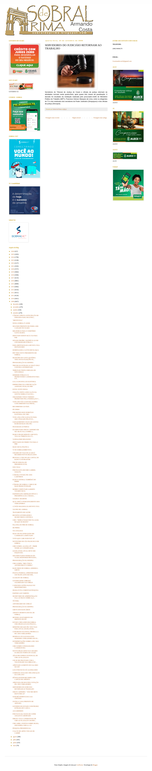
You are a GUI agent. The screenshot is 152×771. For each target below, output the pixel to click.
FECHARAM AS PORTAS (21, 427)
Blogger (95, 765)
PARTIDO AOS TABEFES (21, 593)
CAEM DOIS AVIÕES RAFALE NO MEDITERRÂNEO (24, 586)
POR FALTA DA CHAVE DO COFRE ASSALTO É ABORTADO (24, 715)
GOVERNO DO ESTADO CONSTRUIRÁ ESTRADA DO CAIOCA (26, 707)
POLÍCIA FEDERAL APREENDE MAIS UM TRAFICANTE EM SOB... (25, 574)
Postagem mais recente (52, 118)
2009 (13, 301)
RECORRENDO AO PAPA (21, 406)
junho (15, 742)
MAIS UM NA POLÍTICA (21, 447)
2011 (13, 295)
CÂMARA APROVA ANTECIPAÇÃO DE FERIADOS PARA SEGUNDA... (26, 316)
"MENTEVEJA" (18, 320)
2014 (13, 287)
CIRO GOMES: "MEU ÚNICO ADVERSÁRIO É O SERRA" (23, 564)
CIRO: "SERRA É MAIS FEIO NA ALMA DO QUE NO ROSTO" (26, 521)
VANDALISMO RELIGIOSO (22, 439)
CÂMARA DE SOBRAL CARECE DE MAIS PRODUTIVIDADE (24, 485)
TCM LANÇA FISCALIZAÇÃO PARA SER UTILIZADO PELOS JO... (25, 418)
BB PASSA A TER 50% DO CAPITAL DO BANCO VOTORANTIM (26, 458)
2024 (13, 257)
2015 (13, 284)
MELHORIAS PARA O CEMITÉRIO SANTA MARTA (24, 332)
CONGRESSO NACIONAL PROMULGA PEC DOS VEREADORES (26, 632)
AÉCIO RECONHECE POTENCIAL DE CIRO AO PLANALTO (25, 656)
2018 (13, 275)
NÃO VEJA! (16, 467)
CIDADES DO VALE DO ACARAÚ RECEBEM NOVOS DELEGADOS (25, 454)
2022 (13, 263)
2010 (13, 298)
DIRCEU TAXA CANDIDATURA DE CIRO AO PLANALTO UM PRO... (24, 719)
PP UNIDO (16, 409)
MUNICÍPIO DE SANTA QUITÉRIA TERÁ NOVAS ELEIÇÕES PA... (24, 358)
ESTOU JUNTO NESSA (20, 389)
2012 (13, 293)
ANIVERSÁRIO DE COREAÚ (22, 604)
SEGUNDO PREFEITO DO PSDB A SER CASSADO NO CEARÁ (25, 327)
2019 (13, 272)
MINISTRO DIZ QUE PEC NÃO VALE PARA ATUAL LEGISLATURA (25, 628)
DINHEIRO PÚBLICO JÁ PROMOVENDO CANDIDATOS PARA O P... (26, 377)
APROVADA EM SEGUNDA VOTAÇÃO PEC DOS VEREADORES (26, 683)
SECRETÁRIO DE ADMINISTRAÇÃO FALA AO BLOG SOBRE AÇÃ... (25, 597)
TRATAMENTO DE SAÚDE (21, 512)
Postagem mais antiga (100, 118)
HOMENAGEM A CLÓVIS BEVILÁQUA (26, 350)
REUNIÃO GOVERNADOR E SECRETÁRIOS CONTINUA (23, 516)
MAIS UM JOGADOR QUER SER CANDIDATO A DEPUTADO (23, 534)
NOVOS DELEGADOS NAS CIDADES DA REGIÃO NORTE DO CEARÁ (25, 652)
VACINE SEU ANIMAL (20, 509)
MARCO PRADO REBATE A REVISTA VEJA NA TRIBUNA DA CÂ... (25, 435)
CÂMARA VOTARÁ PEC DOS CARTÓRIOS (22, 475)
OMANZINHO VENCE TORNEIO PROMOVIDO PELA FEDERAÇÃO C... (26, 398)
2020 (13, 269)
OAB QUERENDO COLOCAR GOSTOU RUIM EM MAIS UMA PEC (26, 423)
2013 (13, 290)
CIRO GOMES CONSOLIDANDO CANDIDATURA (23, 647)
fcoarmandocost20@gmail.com (122, 61)
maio (14, 745)
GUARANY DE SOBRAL (21, 578)
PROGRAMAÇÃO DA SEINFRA (23, 362)
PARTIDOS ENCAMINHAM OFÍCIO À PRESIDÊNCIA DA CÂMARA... (25, 495)
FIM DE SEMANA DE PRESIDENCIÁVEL (20, 463)
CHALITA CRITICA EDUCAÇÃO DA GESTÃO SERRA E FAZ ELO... (25, 393)
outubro (15, 310)
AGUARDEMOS (18, 711)
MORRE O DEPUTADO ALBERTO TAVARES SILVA (24, 490)
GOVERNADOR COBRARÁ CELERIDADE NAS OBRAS (23, 581)
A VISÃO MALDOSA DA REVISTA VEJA (26, 506)
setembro (16, 313)
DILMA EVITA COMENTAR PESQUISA (26, 590)
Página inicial (76, 118)
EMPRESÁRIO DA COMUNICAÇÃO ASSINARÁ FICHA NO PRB (24, 385)
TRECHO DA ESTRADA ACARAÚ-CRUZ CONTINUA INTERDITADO (26, 366)
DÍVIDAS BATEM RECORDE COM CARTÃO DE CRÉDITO (24, 678)
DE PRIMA (16, 528)
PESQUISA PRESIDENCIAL (22, 728)
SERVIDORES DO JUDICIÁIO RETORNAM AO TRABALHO (23, 688)
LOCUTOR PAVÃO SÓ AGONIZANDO (25, 670)
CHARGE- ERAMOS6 (20, 499)
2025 (13, 254)
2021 (13, 266)
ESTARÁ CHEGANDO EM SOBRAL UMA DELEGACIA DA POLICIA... (25, 623)
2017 (13, 278)
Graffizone (80, 765)
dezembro (16, 304)
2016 (13, 281)
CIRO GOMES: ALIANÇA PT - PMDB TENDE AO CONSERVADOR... (25, 547)
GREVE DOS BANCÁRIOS (21, 610)
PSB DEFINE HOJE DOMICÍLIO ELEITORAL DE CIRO (23, 413)
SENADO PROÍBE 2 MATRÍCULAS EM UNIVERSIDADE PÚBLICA (25, 341)
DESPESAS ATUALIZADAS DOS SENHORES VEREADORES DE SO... (25, 637)
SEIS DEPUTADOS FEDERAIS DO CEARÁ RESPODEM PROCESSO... (25, 556)
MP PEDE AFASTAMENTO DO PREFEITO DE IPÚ (23, 618)
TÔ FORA (16, 601)
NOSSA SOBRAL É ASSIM (21, 323)
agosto (15, 737)
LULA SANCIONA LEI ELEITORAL (24, 381)
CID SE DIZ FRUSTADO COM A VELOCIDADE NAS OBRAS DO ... (25, 661)
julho (14, 740)
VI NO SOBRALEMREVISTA (22, 450)
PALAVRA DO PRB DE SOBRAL (23, 525)
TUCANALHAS (18, 531)
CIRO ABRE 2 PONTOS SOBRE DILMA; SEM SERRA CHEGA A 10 (26, 724)
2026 (13, 251)
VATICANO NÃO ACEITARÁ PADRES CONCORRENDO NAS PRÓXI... (25, 402)
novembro (16, 307)
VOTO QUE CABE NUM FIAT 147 (24, 538)
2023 (13, 260)
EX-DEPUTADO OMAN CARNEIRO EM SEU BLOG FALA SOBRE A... (26, 430)
